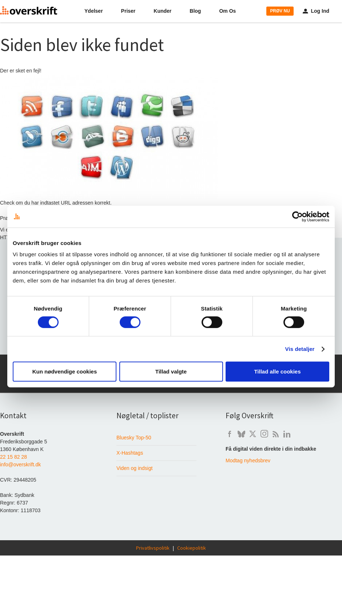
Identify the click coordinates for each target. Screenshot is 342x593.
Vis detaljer (300, 349)
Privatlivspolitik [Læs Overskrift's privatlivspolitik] (153, 548)
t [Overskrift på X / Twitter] (252, 434)
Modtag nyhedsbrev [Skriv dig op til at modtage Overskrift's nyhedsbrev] (248, 460)
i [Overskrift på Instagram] (264, 434)
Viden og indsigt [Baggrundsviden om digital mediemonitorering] (134, 468)
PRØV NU (280, 10)
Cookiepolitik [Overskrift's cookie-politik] (191, 548)
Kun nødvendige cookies (64, 371)
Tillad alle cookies (277, 371)
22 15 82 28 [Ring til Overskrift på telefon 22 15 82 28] (13, 457)
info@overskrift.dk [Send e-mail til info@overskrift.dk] (20, 464)
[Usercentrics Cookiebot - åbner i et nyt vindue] (297, 216)
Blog (195, 11)
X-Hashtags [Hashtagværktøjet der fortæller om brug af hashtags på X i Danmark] (129, 453)
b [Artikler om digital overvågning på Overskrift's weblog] (275, 434)
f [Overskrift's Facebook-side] (230, 434)
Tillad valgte (171, 371)
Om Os (227, 11)
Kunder (162, 11)
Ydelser (93, 11)
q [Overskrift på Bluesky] (241, 434)
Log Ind (316, 11)
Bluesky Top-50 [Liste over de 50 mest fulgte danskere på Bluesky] (133, 437)
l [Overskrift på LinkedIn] (287, 434)
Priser (128, 11)
